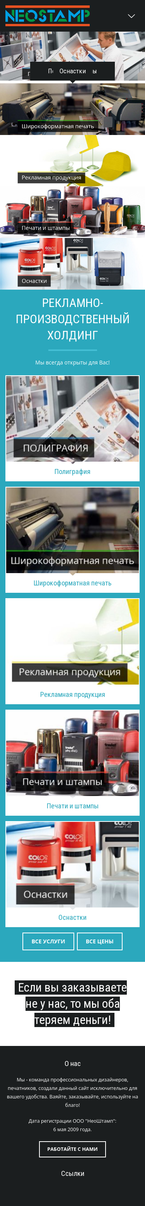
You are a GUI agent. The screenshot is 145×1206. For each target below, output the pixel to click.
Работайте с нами (72, 1149)
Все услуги (48, 941)
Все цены (100, 941)
